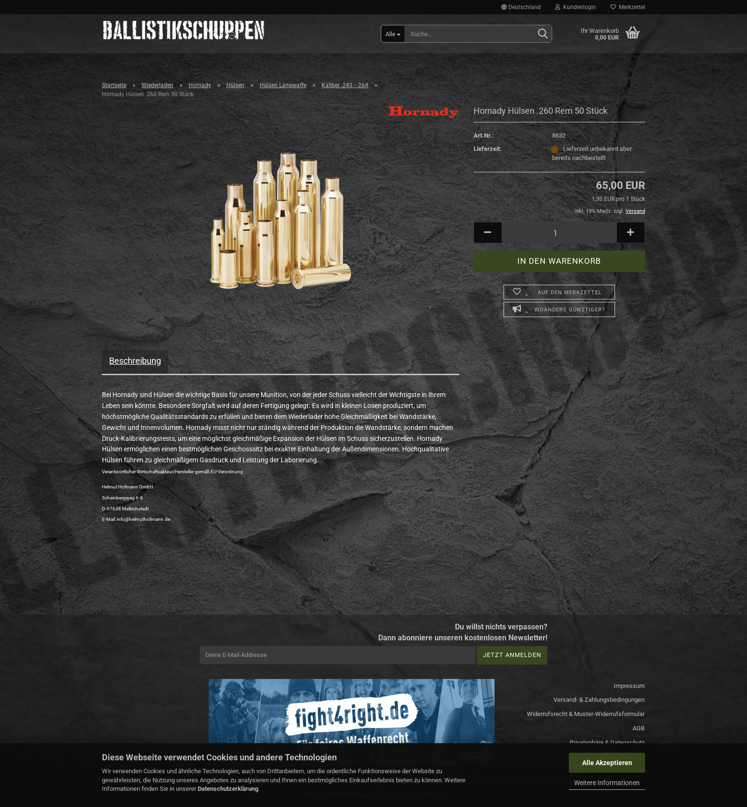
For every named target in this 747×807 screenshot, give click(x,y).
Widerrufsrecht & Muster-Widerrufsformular (586, 713)
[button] (521, 7)
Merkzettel (627, 7)
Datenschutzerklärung (228, 788)
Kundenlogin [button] (575, 7)
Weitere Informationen (607, 783)
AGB (639, 728)
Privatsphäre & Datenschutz (607, 742)
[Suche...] (393, 33)
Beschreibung (135, 361)
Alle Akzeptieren (607, 763)
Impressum (629, 685)
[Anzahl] (559, 232)
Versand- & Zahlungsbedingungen (599, 699)
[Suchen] (543, 34)
